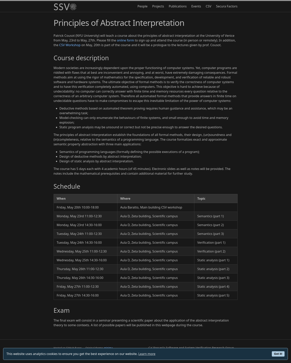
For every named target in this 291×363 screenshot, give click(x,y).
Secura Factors (227, 6)
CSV (208, 6)
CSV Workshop (69, 45)
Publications (177, 6)
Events (196, 6)
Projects (158, 6)
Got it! (278, 353)
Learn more (146, 354)
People (142, 6)
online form (125, 40)
